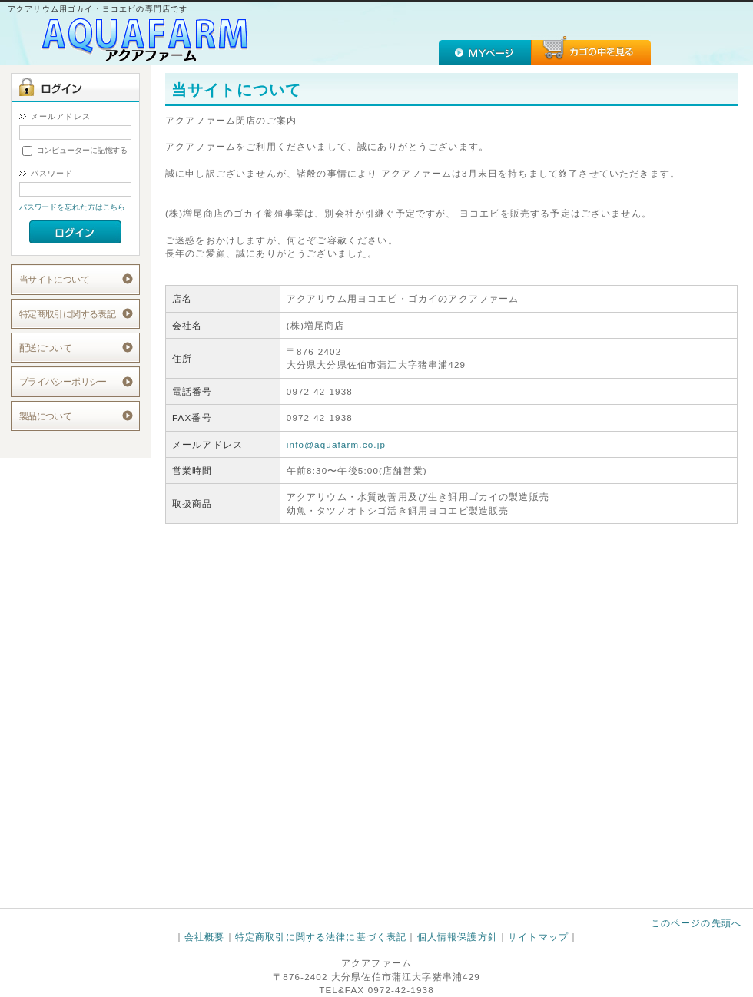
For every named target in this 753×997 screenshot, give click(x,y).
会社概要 (204, 937)
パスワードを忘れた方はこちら (72, 207)
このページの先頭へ (696, 923)
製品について (45, 416)
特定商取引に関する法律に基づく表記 (321, 937)
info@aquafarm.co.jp (336, 444)
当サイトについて (54, 279)
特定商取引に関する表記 (67, 314)
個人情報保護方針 (457, 937)
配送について (45, 348)
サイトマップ (538, 937)
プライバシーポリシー (63, 381)
